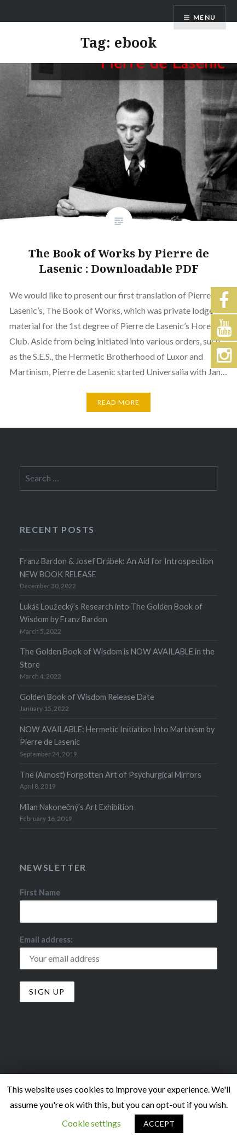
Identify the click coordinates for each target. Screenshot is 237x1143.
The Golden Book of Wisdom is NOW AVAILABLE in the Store (117, 658)
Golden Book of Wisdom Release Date (87, 697)
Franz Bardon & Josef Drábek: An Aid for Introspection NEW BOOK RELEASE (116, 567)
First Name (40, 892)
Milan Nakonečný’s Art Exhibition (77, 807)
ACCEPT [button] (159, 1123)
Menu (204, 17)
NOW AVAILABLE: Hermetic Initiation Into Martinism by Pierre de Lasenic (117, 735)
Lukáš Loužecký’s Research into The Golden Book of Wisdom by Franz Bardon (111, 613)
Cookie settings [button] (91, 1123)
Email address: (46, 939)
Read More (118, 402)
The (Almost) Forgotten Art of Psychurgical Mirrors (110, 774)
